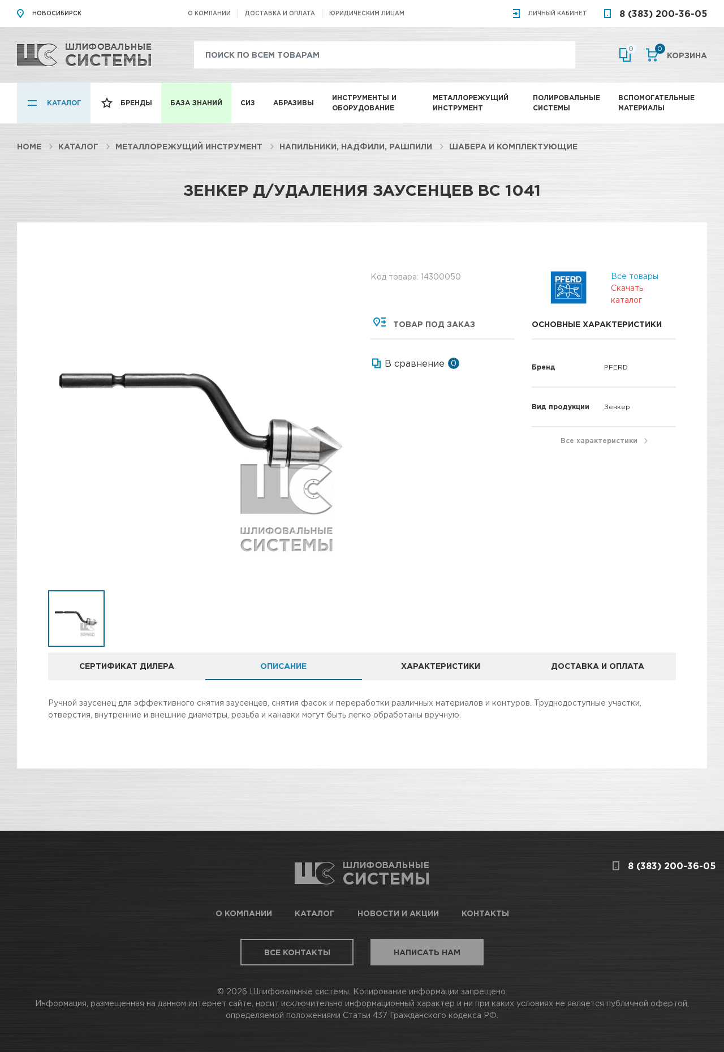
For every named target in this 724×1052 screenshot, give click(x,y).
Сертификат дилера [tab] (126, 666)
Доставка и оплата (280, 13)
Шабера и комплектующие (513, 146)
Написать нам (427, 952)
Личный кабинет (557, 13)
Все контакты (297, 952)
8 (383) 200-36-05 (663, 13)
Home (29, 146)
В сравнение (415, 363)
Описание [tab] (283, 666)
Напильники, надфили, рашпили (355, 146)
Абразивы (293, 102)
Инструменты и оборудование (364, 102)
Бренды (136, 102)
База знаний (196, 102)
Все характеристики (599, 440)
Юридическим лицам (366, 13)
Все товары (634, 275)
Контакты (485, 913)
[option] (201, 422)
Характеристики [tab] (440, 666)
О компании (209, 13)
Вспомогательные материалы (656, 102)
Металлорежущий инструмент (470, 102)
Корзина (681, 54)
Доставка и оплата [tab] (597, 666)
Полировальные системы (566, 102)
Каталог (64, 102)
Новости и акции (398, 913)
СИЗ (247, 102)
